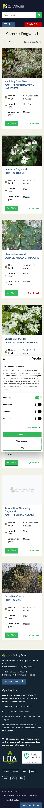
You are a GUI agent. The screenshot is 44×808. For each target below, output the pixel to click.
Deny (22, 448)
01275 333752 (20, 671)
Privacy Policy (21, 796)
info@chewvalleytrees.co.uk (22, 674)
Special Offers (33, 24)
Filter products (33, 42)
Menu (8, 24)
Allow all (22, 434)
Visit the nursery (14, 681)
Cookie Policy (33, 796)
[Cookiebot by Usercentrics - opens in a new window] (31, 358)
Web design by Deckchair (10, 800)
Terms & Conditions (8, 796)
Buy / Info (11, 123)
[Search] (19, 15)
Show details (32, 428)
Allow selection (22, 441)
